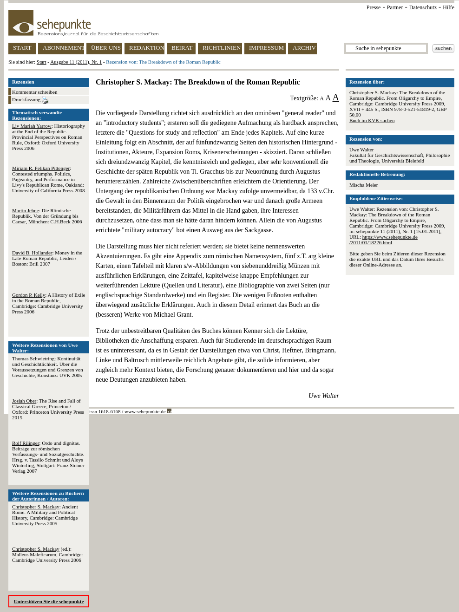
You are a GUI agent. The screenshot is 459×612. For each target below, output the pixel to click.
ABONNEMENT (63, 47)
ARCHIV (304, 47)
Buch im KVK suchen (371, 120)
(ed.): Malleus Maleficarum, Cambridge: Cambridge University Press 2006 (47, 554)
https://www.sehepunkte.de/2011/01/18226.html (383, 239)
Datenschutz (423, 7)
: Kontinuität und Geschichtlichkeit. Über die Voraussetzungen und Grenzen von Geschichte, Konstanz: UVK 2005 (47, 367)
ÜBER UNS (106, 47)
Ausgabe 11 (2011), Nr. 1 (76, 62)
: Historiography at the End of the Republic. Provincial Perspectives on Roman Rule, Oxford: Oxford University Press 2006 (48, 137)
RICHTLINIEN (222, 47)
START (22, 47)
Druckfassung (30, 100)
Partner (395, 7)
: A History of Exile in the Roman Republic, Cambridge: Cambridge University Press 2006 (48, 303)
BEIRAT (182, 47)
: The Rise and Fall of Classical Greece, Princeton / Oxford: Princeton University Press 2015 (48, 409)
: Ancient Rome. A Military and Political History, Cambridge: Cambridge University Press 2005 (45, 515)
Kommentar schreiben (34, 92)
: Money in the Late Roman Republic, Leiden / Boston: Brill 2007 (47, 258)
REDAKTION (146, 47)
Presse (374, 7)
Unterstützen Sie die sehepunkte (49, 601)
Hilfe (448, 7)
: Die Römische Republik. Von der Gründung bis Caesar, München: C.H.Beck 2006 (47, 216)
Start (41, 62)
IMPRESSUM (266, 47)
